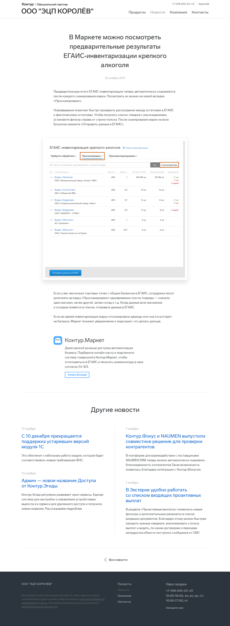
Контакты (200, 12)
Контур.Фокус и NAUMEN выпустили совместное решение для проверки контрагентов (165, 441)
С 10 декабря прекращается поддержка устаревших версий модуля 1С (55, 441)
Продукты (137, 12)
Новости (157, 12)
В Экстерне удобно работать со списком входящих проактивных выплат (163, 495)
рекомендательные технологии (40, 606)
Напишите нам (174, 607)
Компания (178, 12)
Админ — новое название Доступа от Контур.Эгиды (59, 483)
